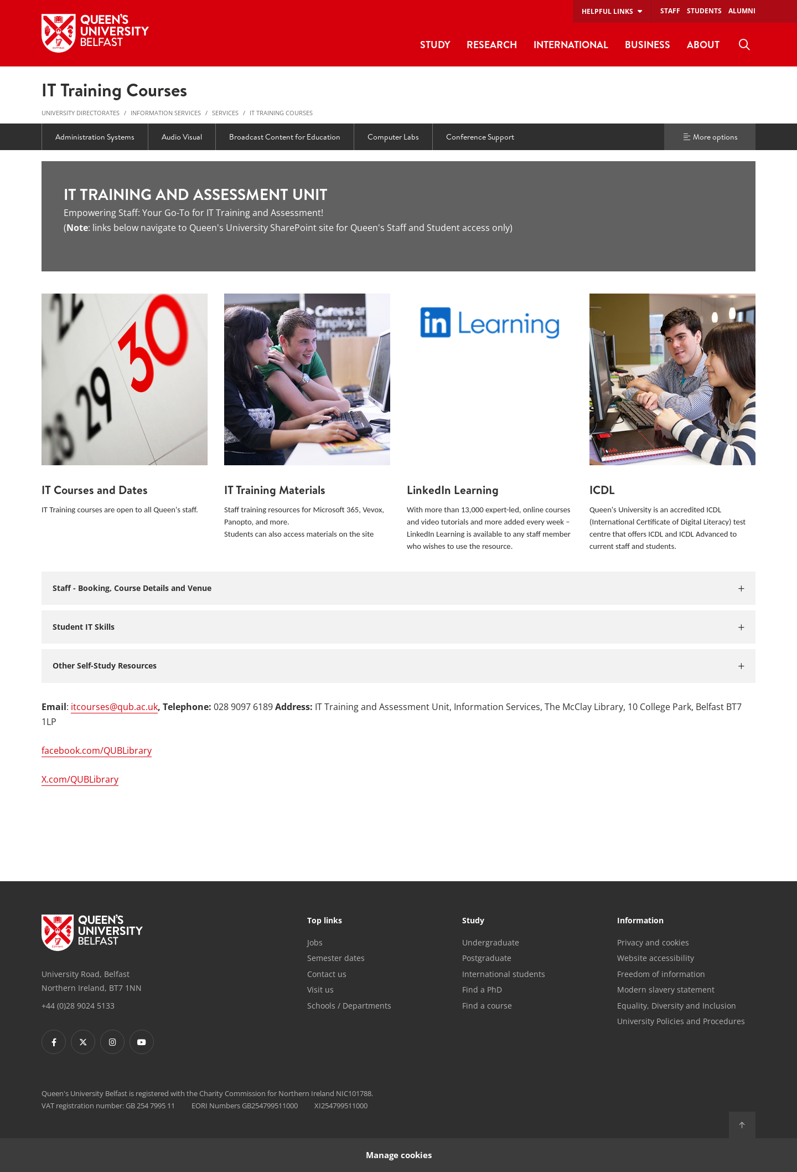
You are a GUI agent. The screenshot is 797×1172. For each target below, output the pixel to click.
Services (225, 113)
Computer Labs (393, 136)
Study (473, 921)
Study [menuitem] (435, 45)
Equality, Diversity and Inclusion (676, 1005)
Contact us (326, 974)
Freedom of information (661, 974)
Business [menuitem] (647, 45)
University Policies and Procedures (681, 1021)
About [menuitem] (703, 45)
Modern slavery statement (666, 989)
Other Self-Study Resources (105, 665)
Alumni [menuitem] (741, 11)
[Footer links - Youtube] (142, 1042)
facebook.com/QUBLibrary (97, 750)
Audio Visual (182, 136)
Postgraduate (486, 958)
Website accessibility (655, 958)
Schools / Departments (349, 1005)
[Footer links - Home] (92, 932)
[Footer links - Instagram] (112, 1042)
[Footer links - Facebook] (54, 1042)
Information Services (166, 113)
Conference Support (480, 136)
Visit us (320, 989)
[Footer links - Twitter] (83, 1042)
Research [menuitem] (492, 45)
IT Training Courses (281, 113)
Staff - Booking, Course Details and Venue (132, 588)
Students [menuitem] (704, 11)
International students (503, 974)
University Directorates (81, 113)
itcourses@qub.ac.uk (114, 707)
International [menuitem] (571, 45)
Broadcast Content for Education (284, 136)
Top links (324, 921)
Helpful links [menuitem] (607, 11)
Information (640, 921)
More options (710, 136)
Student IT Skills (84, 626)
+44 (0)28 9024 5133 (78, 1005)
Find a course (487, 1005)
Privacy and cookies (653, 942)
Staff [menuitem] (670, 11)
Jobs (315, 942)
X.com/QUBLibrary (80, 779)
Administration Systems (94, 136)
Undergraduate (490, 942)
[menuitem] (744, 45)
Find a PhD (482, 989)
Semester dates (336, 958)
